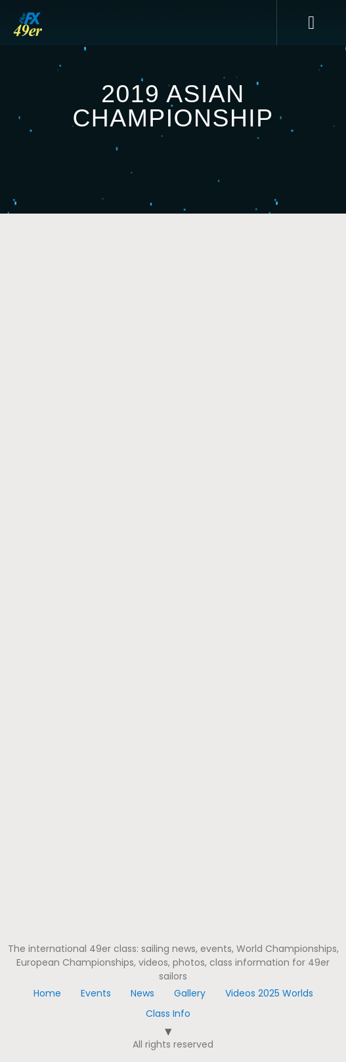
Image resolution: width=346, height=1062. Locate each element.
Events (96, 993)
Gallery (189, 993)
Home (47, 993)
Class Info (168, 1013)
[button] (311, 23)
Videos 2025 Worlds (269, 993)
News (142, 993)
